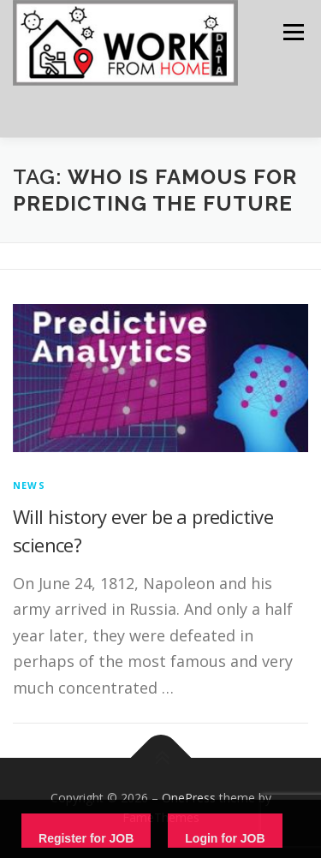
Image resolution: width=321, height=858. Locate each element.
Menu (292, 32)
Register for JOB (86, 838)
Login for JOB (225, 838)
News (29, 485)
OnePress (189, 797)
